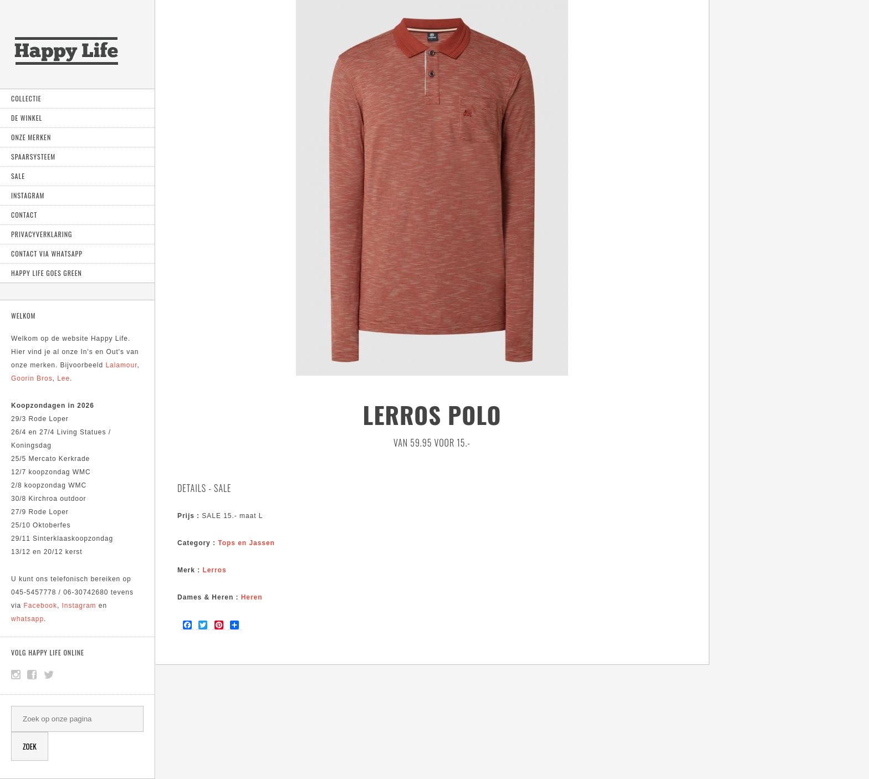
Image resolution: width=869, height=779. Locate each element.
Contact (24, 214)
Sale (18, 176)
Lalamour (121, 365)
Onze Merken (31, 137)
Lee (63, 378)
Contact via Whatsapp (47, 253)
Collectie (26, 98)
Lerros (214, 570)
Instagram (27, 195)
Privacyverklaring (41, 234)
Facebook (40, 605)
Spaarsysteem (33, 156)
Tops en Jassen (246, 543)
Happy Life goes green (46, 273)
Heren (252, 597)
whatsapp (27, 619)
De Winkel (26, 117)
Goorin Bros (32, 378)
